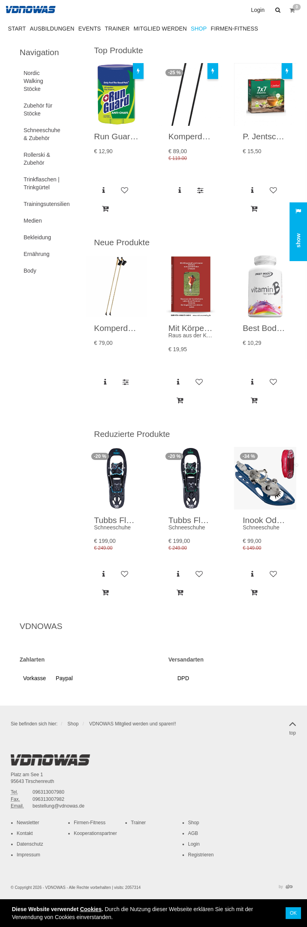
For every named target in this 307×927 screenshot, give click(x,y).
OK (293, 913)
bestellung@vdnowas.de (58, 806)
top (292, 726)
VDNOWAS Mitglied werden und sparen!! (132, 724)
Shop (73, 724)
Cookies (91, 909)
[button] (276, 10)
